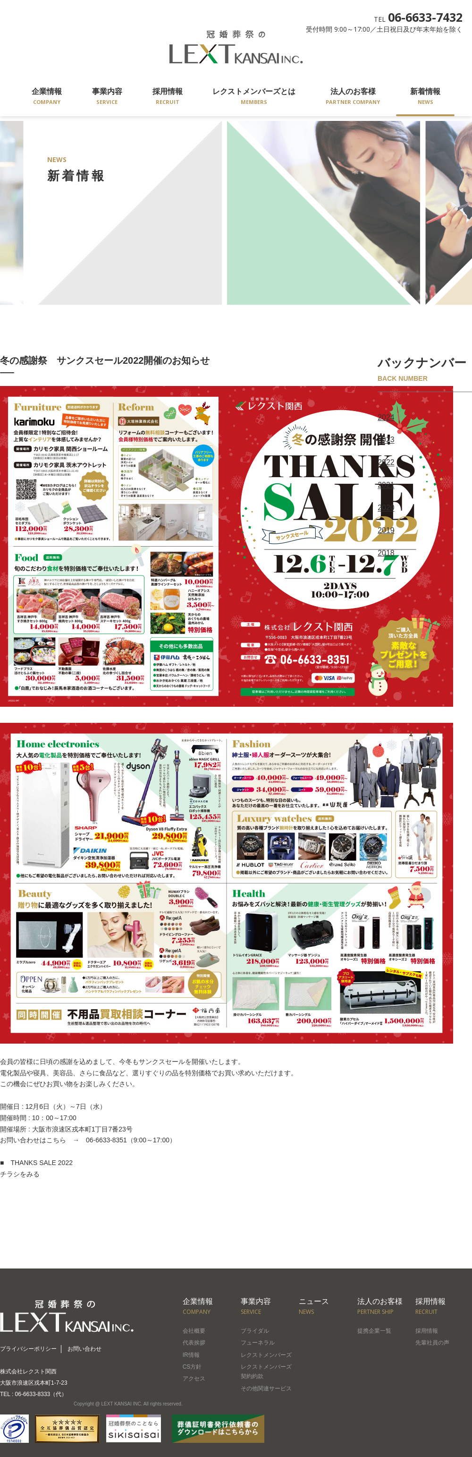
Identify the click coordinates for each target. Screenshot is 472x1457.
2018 (386, 551)
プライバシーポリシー (28, 1349)
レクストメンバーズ (266, 1355)
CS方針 (192, 1366)
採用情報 (167, 97)
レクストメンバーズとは (253, 97)
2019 (386, 529)
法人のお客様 (353, 97)
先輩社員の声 (432, 1342)
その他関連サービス (266, 1388)
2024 (386, 417)
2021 (386, 484)
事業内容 (107, 97)
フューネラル (258, 1342)
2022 (386, 462)
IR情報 (191, 1355)
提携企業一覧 (374, 1331)
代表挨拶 (194, 1342)
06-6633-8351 (103, 1140)
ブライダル (255, 1331)
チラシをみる (20, 1174)
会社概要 (194, 1331)
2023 (386, 440)
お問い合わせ (84, 1349)
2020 (386, 507)
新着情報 (425, 97)
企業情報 (47, 97)
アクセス (194, 1378)
